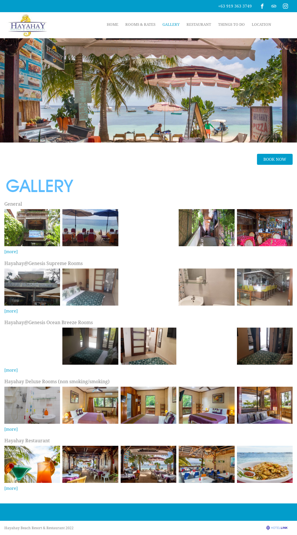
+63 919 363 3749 (235, 6)
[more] (11, 251)
